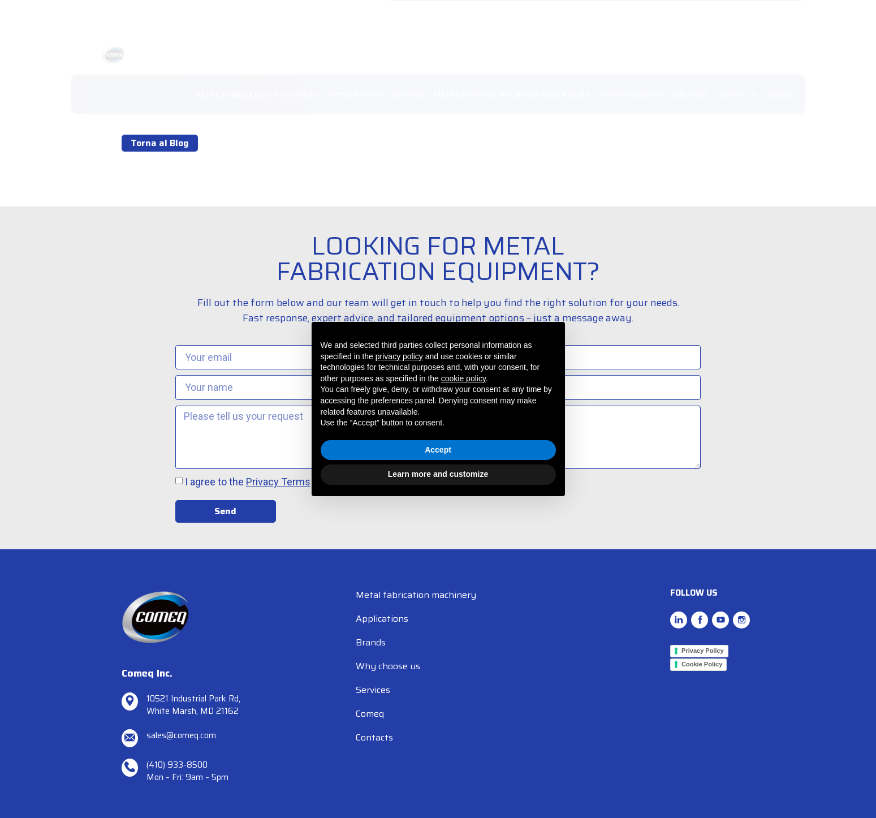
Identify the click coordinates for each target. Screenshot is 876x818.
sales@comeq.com (430, 13)
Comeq (370, 714)
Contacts (374, 737)
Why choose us (388, 666)
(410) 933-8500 (177, 765)
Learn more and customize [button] (438, 474)
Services (373, 690)
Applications (382, 619)
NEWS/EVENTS (657, 13)
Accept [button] (438, 449)
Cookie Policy (701, 664)
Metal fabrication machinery (416, 595)
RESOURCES (716, 13)
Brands (371, 642)
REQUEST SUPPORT (587, 13)
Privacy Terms (278, 483)
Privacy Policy (702, 650)
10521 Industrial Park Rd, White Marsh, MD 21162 (193, 705)
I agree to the (247, 483)
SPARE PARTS (772, 13)
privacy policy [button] (399, 356)
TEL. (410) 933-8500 (508, 13)
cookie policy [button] (463, 378)
